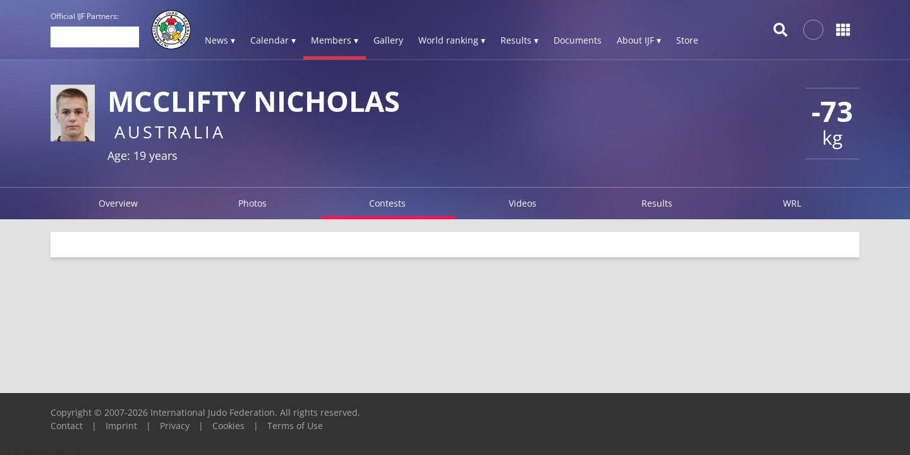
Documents (578, 40)
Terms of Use (295, 426)
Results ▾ (519, 40)
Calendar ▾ (273, 40)
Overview (118, 203)
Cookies (228, 426)
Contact (67, 426)
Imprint (121, 426)
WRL (792, 203)
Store (687, 40)
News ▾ (220, 40)
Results (656, 203)
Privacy (175, 426)
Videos (523, 203)
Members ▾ (334, 40)
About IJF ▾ (639, 40)
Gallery (388, 40)
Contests (387, 203)
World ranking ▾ (451, 40)
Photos (252, 203)
